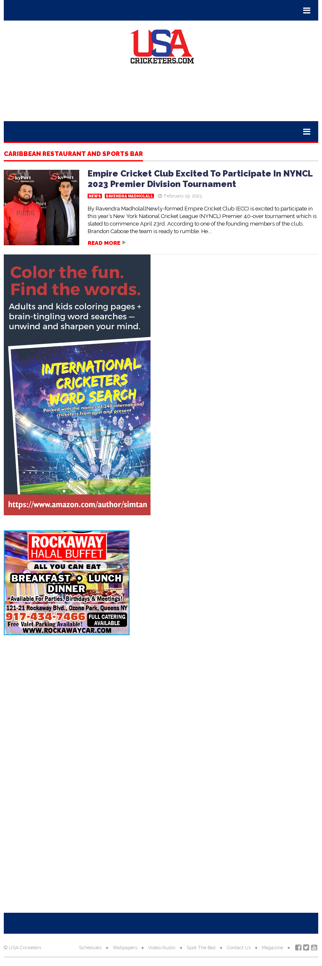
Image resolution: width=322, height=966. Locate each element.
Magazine (272, 947)
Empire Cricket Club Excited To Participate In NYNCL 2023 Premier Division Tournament (200, 179)
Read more (104, 243)
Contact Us (239, 947)
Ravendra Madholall (129, 196)
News (94, 196)
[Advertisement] (161, 96)
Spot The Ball (201, 947)
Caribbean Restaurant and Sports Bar (73, 154)
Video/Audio (161, 947)
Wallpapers (125, 947)
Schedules (90, 947)
